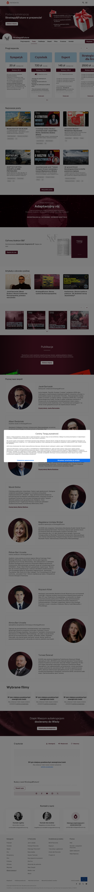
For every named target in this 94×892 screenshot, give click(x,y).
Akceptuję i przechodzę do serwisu (69, 460)
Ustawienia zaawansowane (25, 460)
